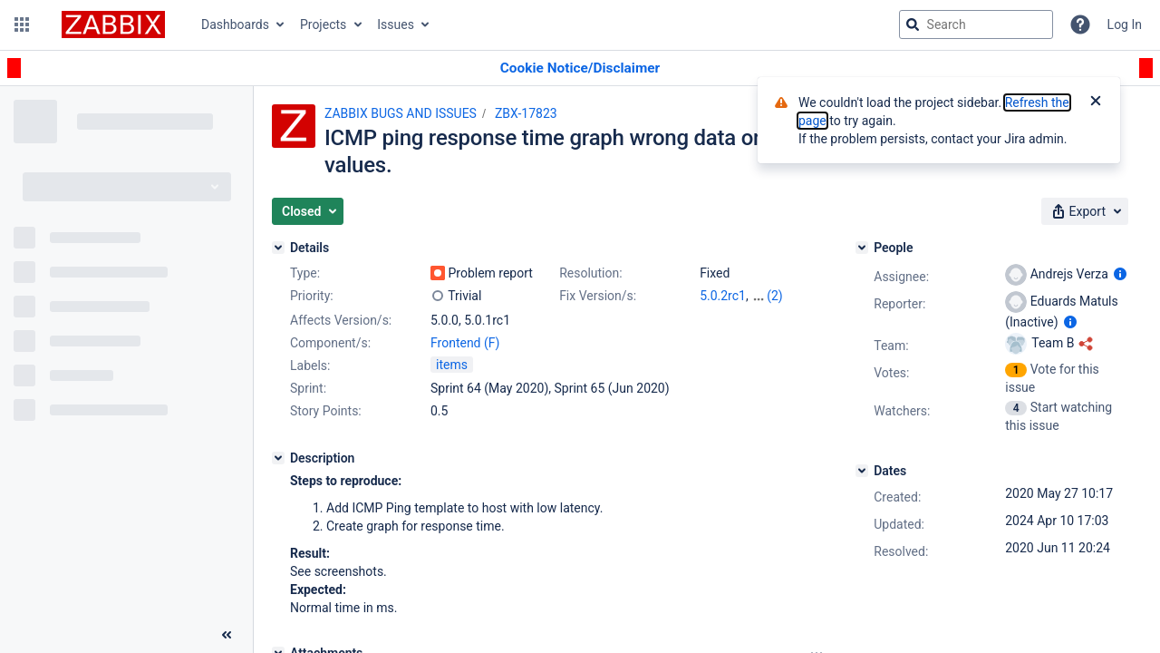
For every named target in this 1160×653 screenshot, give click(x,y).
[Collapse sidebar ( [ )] (226, 634)
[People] (862, 247)
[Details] (278, 247)
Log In (1124, 24)
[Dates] (862, 470)
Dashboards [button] (235, 24)
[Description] (278, 458)
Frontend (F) (464, 343)
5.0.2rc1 (723, 295)
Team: (891, 345)
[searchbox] (976, 24)
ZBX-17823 (526, 113)
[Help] (1080, 24)
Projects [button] (323, 24)
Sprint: (308, 388)
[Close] (1096, 102)
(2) (775, 295)
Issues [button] (395, 24)
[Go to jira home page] (113, 24)
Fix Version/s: (597, 295)
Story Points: (326, 411)
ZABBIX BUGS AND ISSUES (400, 113)
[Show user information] (1120, 274)
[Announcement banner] (580, 68)
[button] (21, 24)
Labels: (310, 365)
